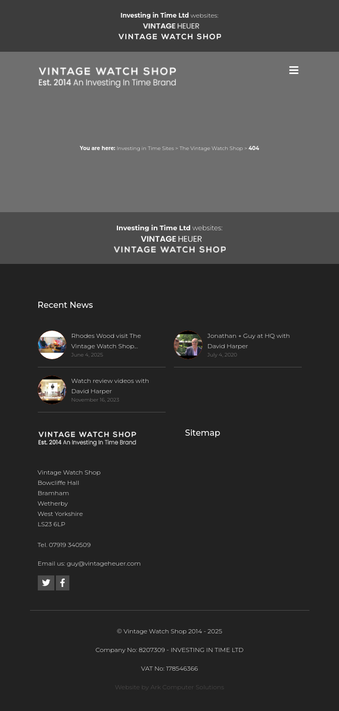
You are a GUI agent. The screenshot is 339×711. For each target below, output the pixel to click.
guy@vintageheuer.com (104, 563)
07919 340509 (70, 545)
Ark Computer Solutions (187, 687)
